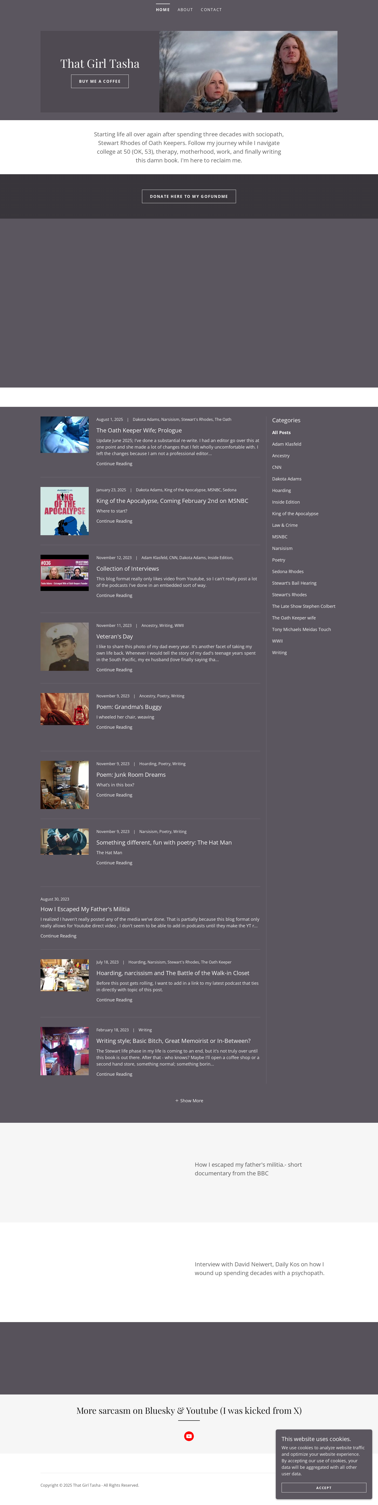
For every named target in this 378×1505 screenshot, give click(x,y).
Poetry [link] (278, 560)
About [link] (185, 9)
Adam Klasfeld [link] (286, 444)
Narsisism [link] (282, 548)
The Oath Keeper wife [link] (294, 618)
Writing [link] (279, 652)
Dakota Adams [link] (287, 479)
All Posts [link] (281, 432)
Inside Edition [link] (286, 502)
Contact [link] (211, 9)
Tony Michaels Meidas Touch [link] (301, 629)
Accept (324, 1487)
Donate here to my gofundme (189, 196)
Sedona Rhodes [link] (288, 571)
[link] (100, 66)
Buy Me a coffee (100, 81)
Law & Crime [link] (285, 525)
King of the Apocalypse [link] (295, 513)
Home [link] (163, 9)
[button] (189, 1100)
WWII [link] (277, 641)
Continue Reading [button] (114, 463)
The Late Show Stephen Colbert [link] (303, 606)
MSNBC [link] (279, 537)
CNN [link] (277, 467)
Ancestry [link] (281, 455)
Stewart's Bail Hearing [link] (294, 583)
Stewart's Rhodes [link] (289, 594)
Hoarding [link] (281, 490)
